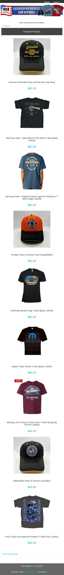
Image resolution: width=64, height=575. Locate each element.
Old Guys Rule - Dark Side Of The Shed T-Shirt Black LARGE (32, 139)
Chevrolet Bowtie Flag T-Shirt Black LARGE (32, 310)
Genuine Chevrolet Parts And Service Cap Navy (32, 82)
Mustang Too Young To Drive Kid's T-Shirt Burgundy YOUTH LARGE (32, 423)
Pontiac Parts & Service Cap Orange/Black (32, 255)
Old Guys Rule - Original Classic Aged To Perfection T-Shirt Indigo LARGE (31, 197)
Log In (56, 2)
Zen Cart (50, 572)
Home (47, 2)
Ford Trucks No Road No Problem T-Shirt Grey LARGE (32, 537)
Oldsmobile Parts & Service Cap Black (31, 481)
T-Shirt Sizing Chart (9, 554)
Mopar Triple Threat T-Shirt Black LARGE (32, 366)
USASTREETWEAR (30, 572)
